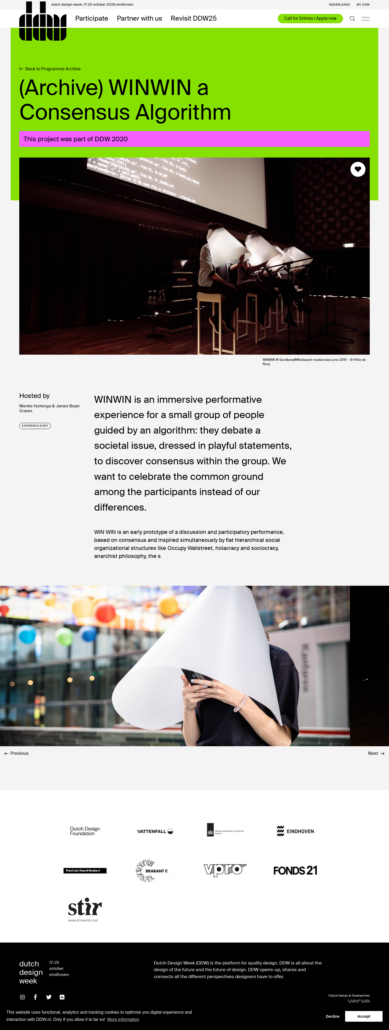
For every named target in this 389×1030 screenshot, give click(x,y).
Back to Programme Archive (50, 69)
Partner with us (139, 18)
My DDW (363, 4)
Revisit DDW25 (194, 18)
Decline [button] (333, 1016)
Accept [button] (363, 1016)
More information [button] (123, 1019)
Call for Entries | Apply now (310, 18)
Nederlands (339, 4)
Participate (91, 18)
